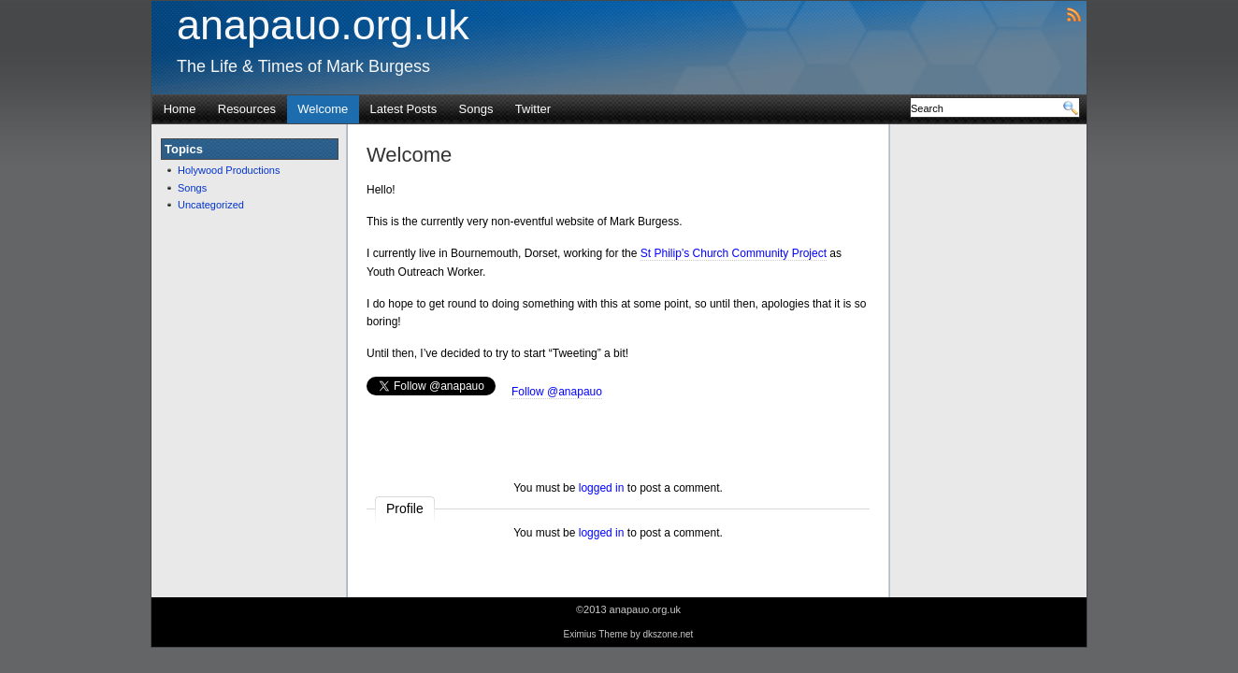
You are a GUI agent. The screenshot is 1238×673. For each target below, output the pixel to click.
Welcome (322, 109)
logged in (602, 487)
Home (180, 109)
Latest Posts (404, 109)
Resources (247, 109)
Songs (476, 109)
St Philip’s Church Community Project (734, 253)
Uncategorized (211, 204)
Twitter (533, 109)
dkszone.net (667, 634)
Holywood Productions (229, 170)
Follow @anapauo (556, 391)
